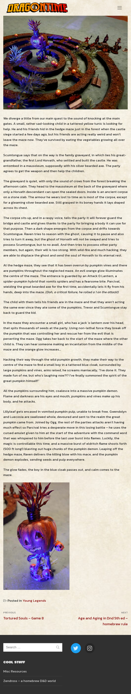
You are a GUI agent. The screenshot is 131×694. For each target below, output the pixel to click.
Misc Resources (15, 671)
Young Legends (34, 600)
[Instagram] (90, 648)
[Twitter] (76, 648)
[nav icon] (119, 7)
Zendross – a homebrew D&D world (29, 680)
